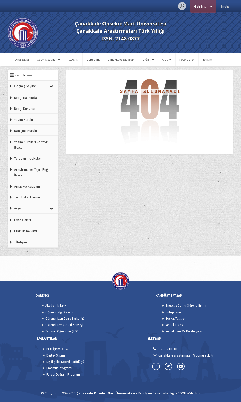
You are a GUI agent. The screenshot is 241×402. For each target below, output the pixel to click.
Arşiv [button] (166, 59)
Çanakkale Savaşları (121, 59)
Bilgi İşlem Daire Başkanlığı (156, 393)
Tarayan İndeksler (27, 158)
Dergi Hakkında (25, 97)
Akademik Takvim (57, 305)
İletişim (207, 59)
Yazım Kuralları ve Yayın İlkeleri (31, 145)
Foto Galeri (187, 59)
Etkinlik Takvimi (25, 231)
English (226, 6)
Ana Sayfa (22, 59)
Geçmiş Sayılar (25, 86)
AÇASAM (73, 59)
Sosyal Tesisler (175, 318)
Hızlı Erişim (203, 6)
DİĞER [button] (148, 59)
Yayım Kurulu (23, 119)
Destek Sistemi (56, 355)
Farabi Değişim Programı (63, 374)
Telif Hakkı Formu (27, 197)
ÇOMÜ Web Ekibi (189, 393)
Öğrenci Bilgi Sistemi (59, 312)
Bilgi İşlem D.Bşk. (57, 349)
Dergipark (93, 59)
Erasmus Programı (59, 368)
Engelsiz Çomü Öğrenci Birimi (186, 305)
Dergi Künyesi (24, 108)
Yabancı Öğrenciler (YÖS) (62, 331)
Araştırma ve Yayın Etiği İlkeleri (31, 172)
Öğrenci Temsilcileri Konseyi (64, 325)
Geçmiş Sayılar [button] (48, 59)
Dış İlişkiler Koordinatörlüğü (65, 362)
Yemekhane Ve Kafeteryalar (184, 331)
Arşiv (18, 208)
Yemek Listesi (174, 325)
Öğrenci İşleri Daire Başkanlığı (65, 318)
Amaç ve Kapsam (27, 186)
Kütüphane (173, 312)
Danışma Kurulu (25, 130)
